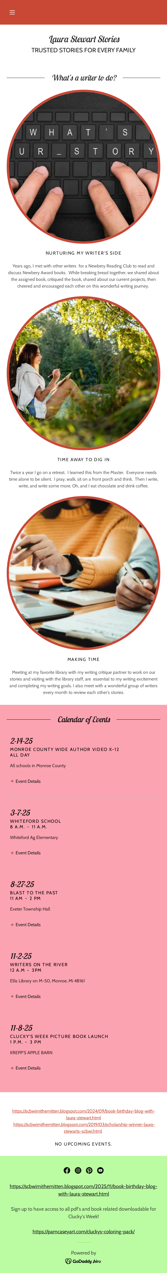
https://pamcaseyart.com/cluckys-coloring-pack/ (84, 1232)
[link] (83, 39)
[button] (12, 12)
